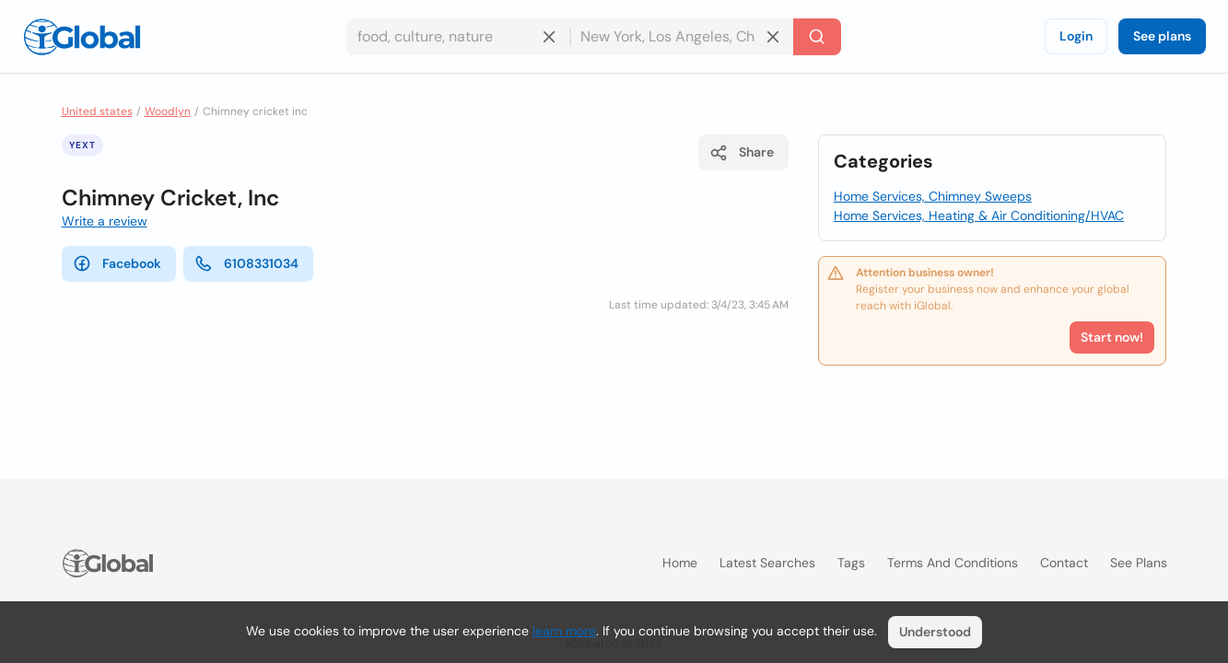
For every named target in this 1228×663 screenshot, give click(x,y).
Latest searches (767, 562)
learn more (564, 630)
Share (741, 153)
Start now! (1112, 337)
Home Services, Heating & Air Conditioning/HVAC (979, 215)
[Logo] (82, 36)
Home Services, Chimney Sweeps (933, 196)
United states (97, 111)
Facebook (117, 263)
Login (1076, 36)
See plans (1162, 36)
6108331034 (246, 263)
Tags (851, 562)
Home (679, 562)
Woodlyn (168, 111)
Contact (1064, 562)
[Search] (817, 36)
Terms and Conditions (952, 562)
